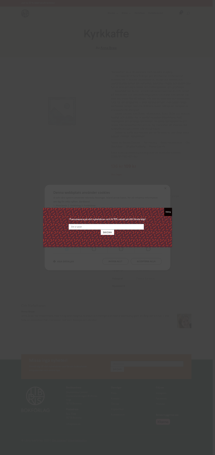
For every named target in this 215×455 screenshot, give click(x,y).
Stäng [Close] (168, 212)
